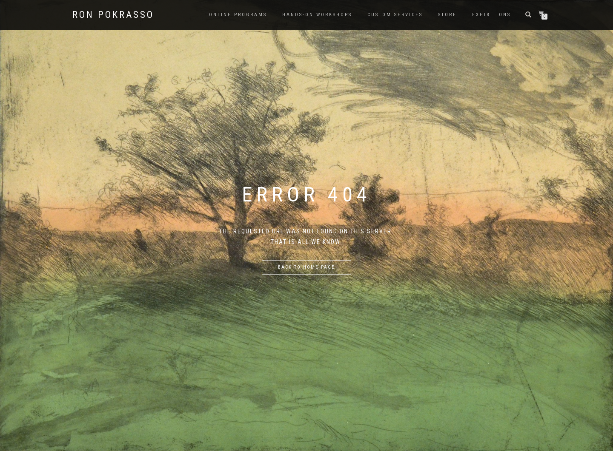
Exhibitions (491, 14)
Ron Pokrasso (113, 15)
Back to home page (306, 267)
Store (447, 14)
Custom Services (395, 14)
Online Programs (238, 14)
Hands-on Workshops (317, 14)
